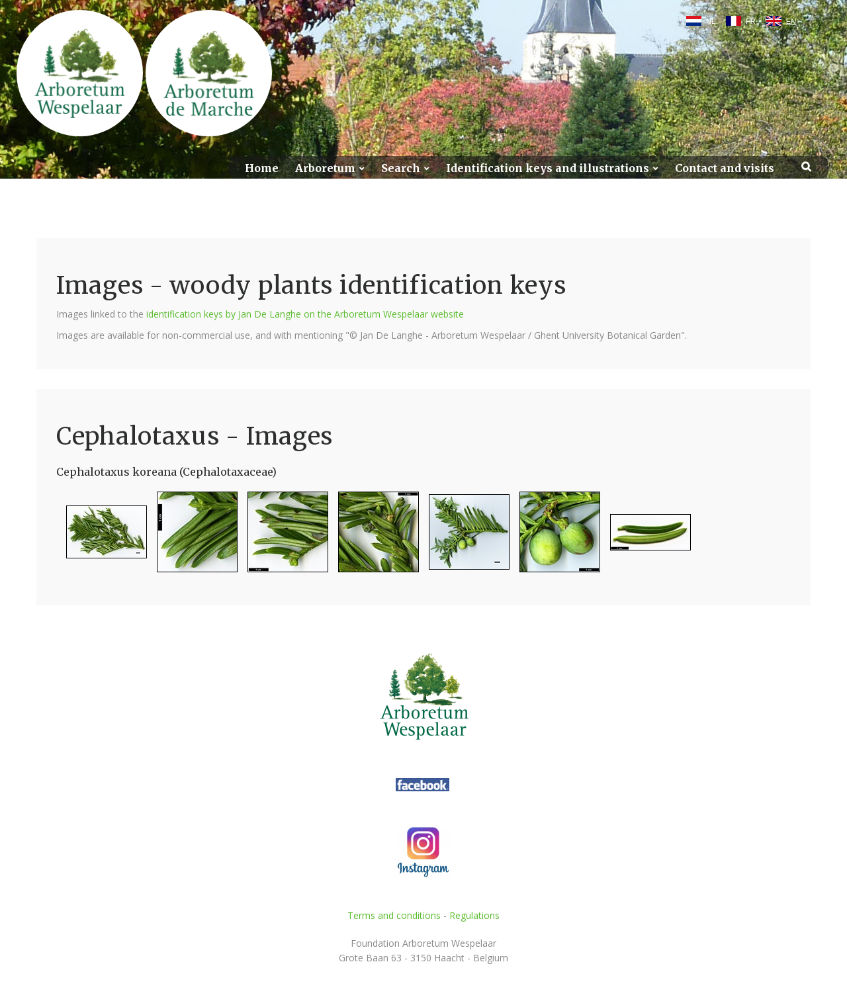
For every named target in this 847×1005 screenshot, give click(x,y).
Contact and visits (724, 168)
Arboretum (325, 168)
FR (751, 21)
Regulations (474, 915)
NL (710, 21)
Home (262, 168)
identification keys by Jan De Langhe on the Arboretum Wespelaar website (305, 314)
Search (400, 168)
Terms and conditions (394, 915)
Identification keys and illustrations (547, 168)
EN (791, 21)
